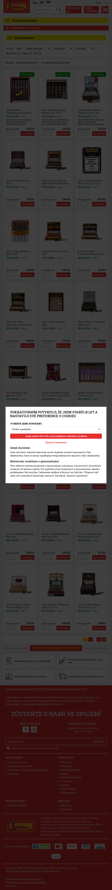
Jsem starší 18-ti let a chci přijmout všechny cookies (56, 436)
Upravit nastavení (56, 442)
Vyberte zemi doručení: (26, 423)
